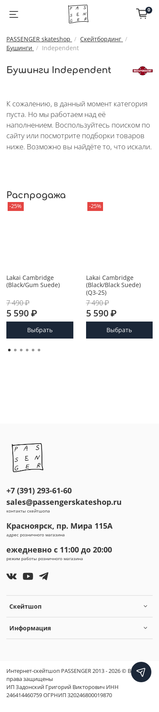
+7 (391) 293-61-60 (39, 490)
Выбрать (40, 330)
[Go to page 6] (39, 350)
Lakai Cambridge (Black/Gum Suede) (33, 281)
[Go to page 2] (15, 350)
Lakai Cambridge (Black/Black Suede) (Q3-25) (113, 284)
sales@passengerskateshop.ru (64, 502)
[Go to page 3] (21, 350)
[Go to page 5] (33, 350)
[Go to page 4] (27, 350)
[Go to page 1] (9, 350)
